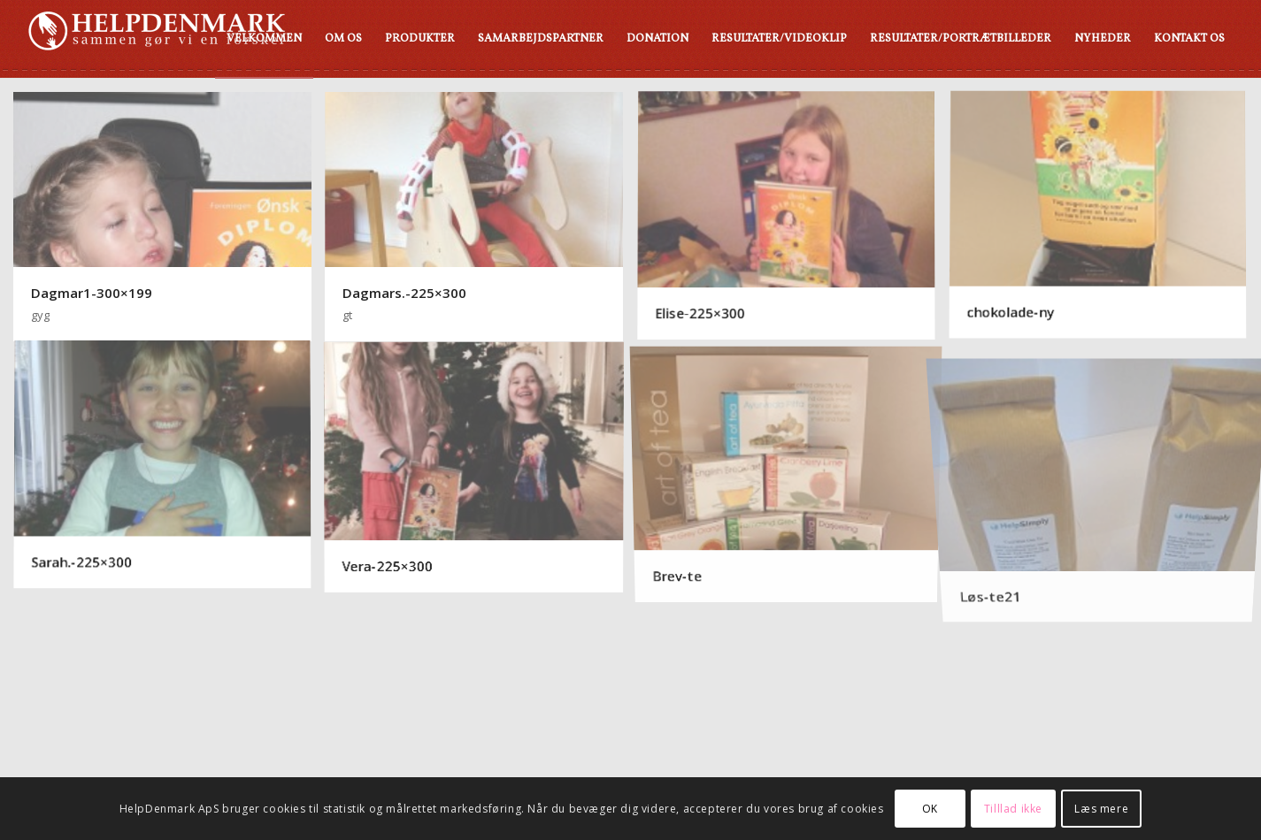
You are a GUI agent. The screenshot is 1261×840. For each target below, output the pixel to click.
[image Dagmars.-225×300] (480, 216)
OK (930, 808)
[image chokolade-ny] (1104, 216)
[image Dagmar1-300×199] (169, 216)
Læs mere (1101, 808)
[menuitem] (264, 39)
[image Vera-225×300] (480, 466)
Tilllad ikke (1013, 808)
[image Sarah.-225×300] (169, 466)
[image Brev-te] (793, 466)
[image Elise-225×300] (793, 216)
